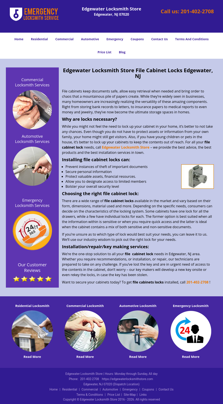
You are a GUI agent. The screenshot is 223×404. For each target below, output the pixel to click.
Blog (122, 52)
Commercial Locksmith (85, 305)
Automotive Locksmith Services (32, 139)
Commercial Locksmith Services (32, 82)
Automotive (90, 39)
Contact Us (159, 39)
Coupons (137, 39)
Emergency (114, 39)
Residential (39, 39)
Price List (105, 52)
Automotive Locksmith (137, 305)
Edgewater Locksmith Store (125, 147)
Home (18, 39)
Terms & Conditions (89, 394)
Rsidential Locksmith (32, 305)
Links (143, 394)
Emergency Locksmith (191, 305)
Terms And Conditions (192, 39)
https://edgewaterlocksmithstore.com (127, 379)
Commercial (64, 39)
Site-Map (130, 394)
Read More (32, 356)
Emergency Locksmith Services (32, 203)
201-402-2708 (197, 11)
